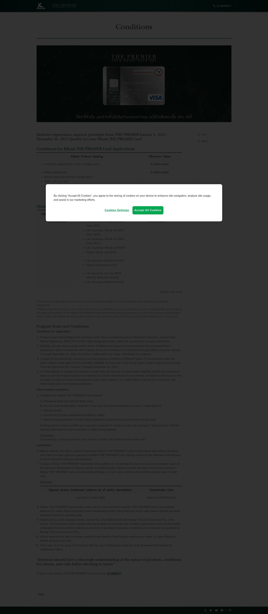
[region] (134, 202)
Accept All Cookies (148, 210)
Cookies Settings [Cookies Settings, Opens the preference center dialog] (117, 210)
